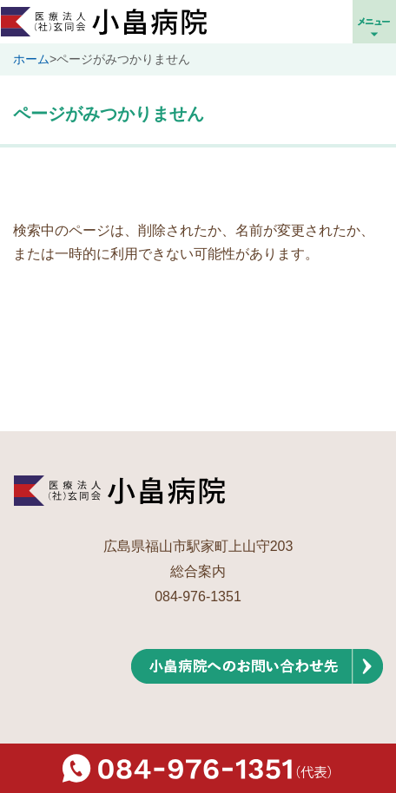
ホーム (31, 59)
